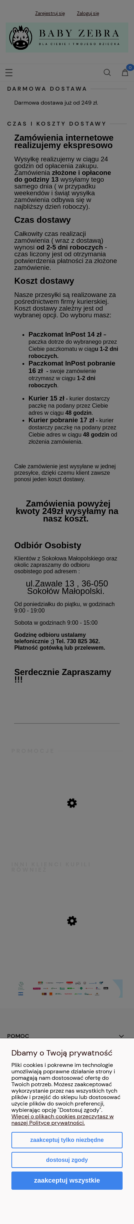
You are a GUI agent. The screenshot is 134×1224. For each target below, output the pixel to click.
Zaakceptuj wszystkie (67, 1180)
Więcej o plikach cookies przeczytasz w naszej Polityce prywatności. (62, 1120)
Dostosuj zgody (67, 1160)
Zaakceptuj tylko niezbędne (67, 1140)
